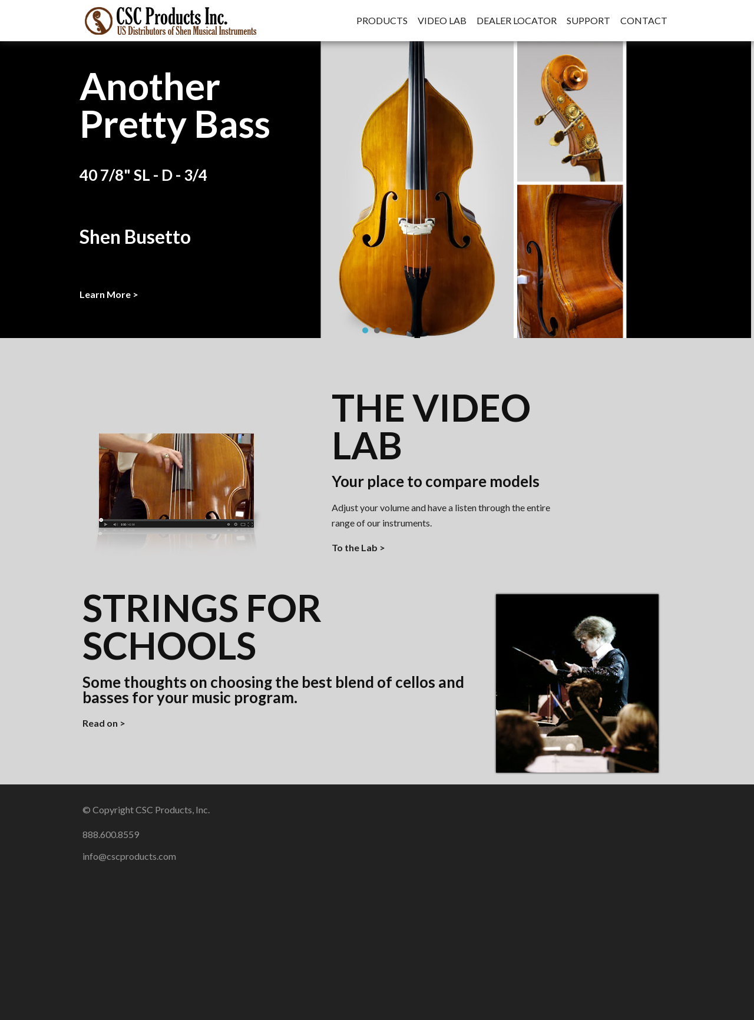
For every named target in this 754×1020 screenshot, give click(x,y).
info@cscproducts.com (129, 856)
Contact (643, 20)
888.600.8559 (110, 834)
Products (382, 20)
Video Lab (442, 20)
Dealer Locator (517, 20)
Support (588, 20)
